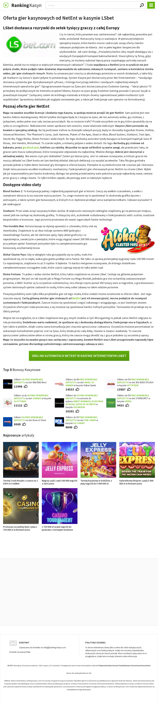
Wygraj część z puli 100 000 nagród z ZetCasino (59, 480)
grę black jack (31, 147)
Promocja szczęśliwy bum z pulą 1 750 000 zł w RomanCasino (21, 526)
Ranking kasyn (115, 551)
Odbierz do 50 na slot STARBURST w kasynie (133, 398)
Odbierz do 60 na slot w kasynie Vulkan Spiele (81, 382)
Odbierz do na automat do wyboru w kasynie (84, 401)
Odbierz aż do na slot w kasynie (32, 398)
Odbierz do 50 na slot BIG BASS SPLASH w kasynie (135, 382)
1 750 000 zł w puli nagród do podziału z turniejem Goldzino (59, 526)
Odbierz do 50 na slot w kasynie (82, 420)
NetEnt (76, 298)
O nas (27, 651)
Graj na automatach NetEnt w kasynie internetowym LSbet (79, 356)
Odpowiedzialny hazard (108, 665)
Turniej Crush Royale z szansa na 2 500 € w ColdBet (21, 480)
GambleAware (125, 665)
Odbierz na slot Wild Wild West (30, 381)
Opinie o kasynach (91, 551)
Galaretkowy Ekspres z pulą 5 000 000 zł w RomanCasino (137, 480)
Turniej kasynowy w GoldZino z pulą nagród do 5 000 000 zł (98, 480)
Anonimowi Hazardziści (141, 665)
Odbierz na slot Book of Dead (30, 419)
